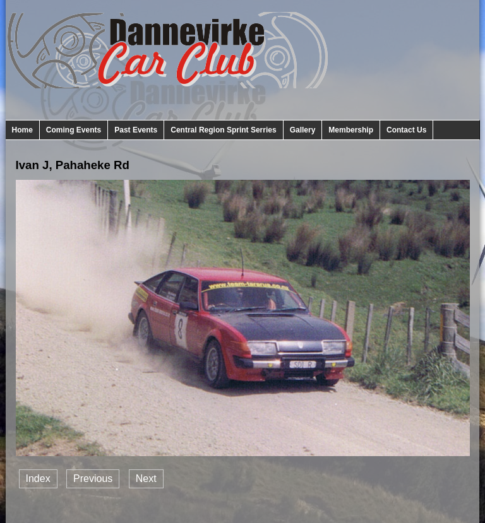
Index (38, 478)
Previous (92, 478)
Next (146, 478)
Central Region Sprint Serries (223, 130)
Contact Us (406, 130)
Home (22, 130)
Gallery (303, 130)
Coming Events (73, 130)
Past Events (135, 130)
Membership (350, 130)
